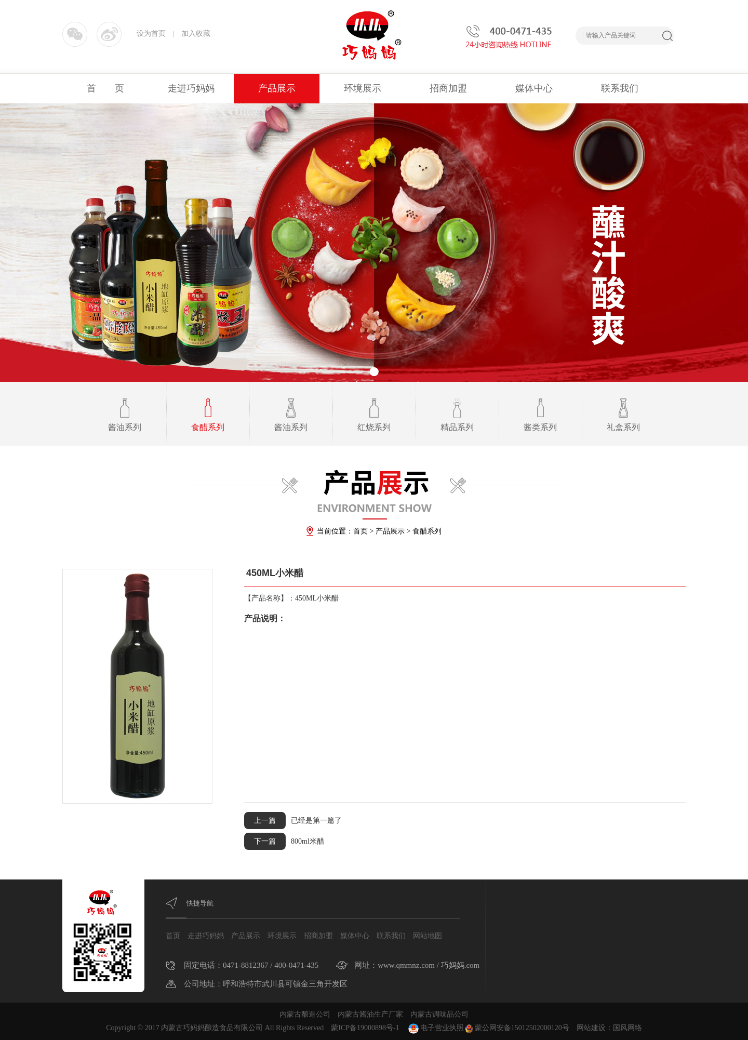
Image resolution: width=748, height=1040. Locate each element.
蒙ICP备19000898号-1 (365, 1028)
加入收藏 (195, 33)
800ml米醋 (284, 841)
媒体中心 (534, 88)
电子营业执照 (435, 1028)
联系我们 (619, 88)
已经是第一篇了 (293, 820)
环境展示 (362, 88)
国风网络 (627, 1028)
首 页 (105, 88)
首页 (360, 531)
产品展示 (277, 88)
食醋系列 (427, 531)
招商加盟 (448, 88)
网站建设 (591, 1028)
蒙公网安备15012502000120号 (517, 1028)
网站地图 (427, 936)
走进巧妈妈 (191, 88)
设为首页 (151, 33)
